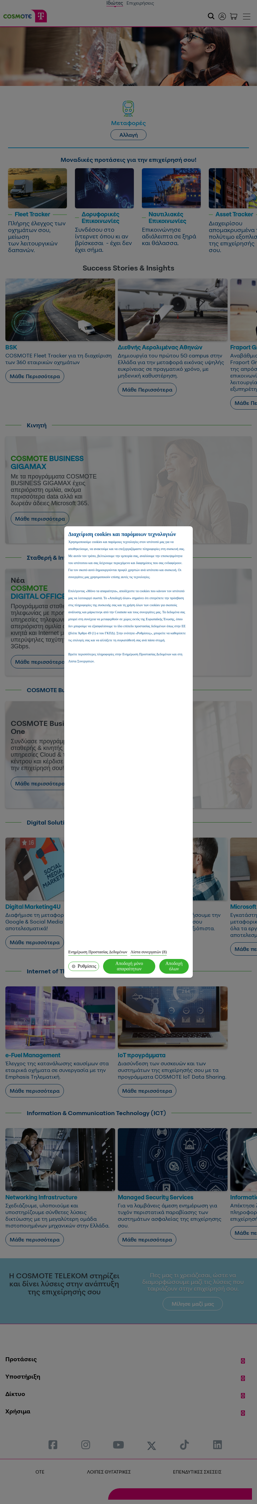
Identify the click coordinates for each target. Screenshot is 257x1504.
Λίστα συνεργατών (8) (149, 952)
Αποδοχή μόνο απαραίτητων (129, 966)
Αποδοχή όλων (173, 966)
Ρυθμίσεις (83, 966)
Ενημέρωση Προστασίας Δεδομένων (97, 952)
